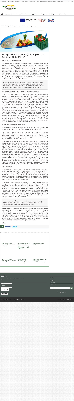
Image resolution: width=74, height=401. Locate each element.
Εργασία (67, 14)
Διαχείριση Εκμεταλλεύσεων (23, 14)
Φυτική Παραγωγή (42, 14)
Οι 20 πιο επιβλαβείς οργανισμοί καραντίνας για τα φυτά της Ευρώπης (9, 360)
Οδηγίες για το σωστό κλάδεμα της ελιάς (38, 244)
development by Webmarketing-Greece (65, 398)
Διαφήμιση (52, 379)
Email (2, 382)
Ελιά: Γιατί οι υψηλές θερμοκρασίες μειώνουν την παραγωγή (8, 245)
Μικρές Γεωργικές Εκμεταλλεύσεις (28, 1)
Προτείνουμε (3, 1)
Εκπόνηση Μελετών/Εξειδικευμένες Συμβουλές (46, 1)
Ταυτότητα (52, 376)
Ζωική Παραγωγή (53, 14)
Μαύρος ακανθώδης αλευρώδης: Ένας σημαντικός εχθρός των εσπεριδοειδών (23, 261)
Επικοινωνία (60, 1)
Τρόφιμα (61, 14)
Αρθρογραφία (8, 26)
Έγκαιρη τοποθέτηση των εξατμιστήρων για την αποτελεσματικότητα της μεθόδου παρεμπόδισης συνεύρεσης (24, 246)
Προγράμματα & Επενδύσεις (14, 1)
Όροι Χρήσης (53, 383)
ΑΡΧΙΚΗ (2, 13)
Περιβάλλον (34, 14)
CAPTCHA (3, 384)
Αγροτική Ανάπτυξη (9, 14)
